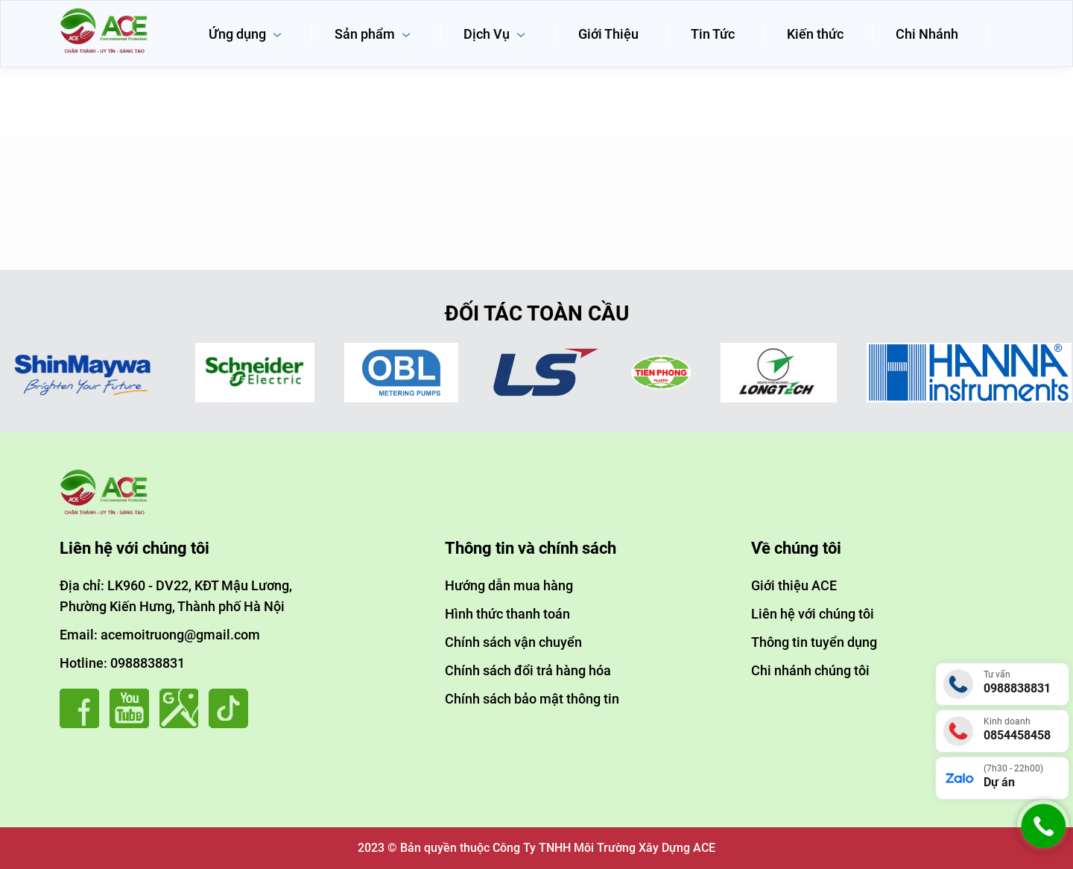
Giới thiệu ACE (794, 585)
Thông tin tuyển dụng (814, 642)
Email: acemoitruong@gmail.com (160, 634)
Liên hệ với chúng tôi (812, 614)
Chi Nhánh (927, 34)
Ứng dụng (245, 34)
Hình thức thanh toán (507, 614)
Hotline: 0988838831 (122, 663)
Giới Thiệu (608, 34)
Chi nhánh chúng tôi (810, 670)
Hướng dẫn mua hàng (509, 585)
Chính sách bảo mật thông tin (532, 699)
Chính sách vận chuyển (513, 642)
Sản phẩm (373, 34)
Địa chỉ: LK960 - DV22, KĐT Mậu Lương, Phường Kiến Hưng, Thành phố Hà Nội (176, 596)
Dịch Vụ (494, 34)
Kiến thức (815, 34)
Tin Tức (713, 34)
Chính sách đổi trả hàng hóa (528, 670)
